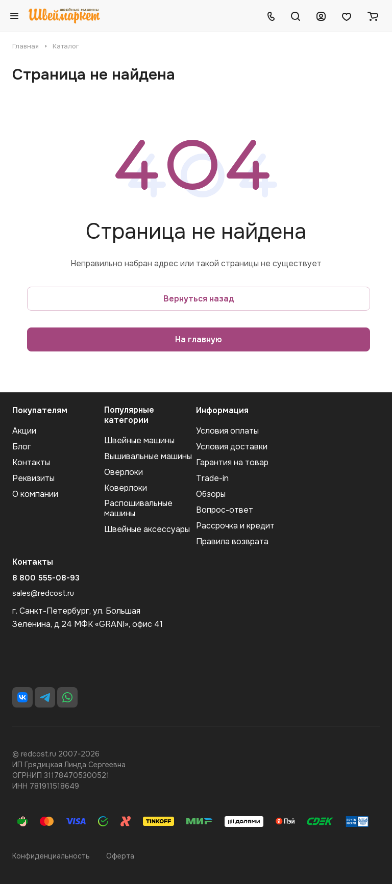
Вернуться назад (198, 298)
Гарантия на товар (232, 462)
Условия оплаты (227, 430)
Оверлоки (123, 472)
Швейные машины (139, 440)
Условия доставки (231, 446)
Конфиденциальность (51, 856)
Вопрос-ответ (224, 509)
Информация (222, 410)
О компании (35, 494)
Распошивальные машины (138, 508)
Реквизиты (33, 478)
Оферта (120, 856)
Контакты (31, 462)
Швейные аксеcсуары (147, 529)
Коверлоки (125, 488)
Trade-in (212, 478)
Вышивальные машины (148, 456)
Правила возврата (232, 541)
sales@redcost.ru (43, 593)
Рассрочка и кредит (235, 525)
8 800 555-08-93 (46, 578)
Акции (24, 430)
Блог (21, 446)
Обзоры (211, 494)
